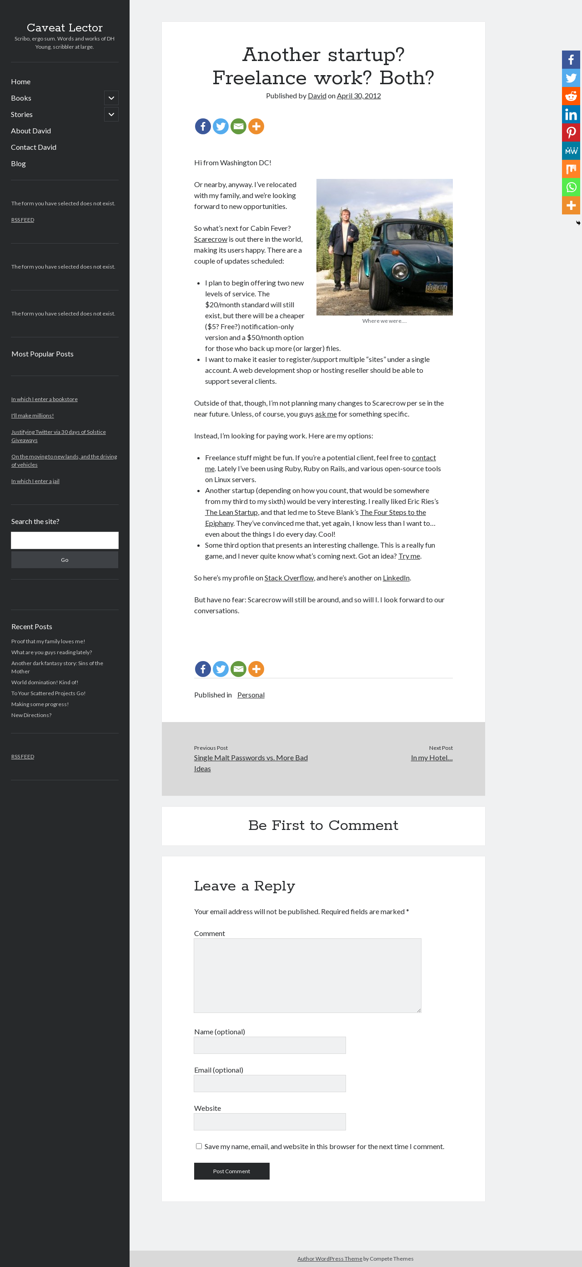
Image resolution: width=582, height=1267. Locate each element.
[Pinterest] (571, 132)
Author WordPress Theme (329, 1258)
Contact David (33, 146)
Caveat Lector (65, 28)
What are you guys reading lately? (51, 652)
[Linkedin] (571, 114)
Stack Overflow (289, 577)
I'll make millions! (32, 415)
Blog (18, 163)
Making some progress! (40, 704)
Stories (22, 114)
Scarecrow (210, 238)
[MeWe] (571, 151)
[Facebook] (203, 126)
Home (20, 81)
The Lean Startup (231, 512)
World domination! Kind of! (45, 682)
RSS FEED (22, 219)
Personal (251, 694)
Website (207, 1108)
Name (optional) (219, 1031)
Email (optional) (218, 1069)
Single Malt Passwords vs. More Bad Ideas (251, 763)
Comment (209, 933)
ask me (326, 413)
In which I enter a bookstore (44, 399)
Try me (409, 555)
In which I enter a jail (35, 481)
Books (21, 97)
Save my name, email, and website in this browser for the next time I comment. (324, 1146)
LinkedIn (396, 577)
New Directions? (31, 715)
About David (31, 130)
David (317, 95)
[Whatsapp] (571, 187)
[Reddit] (571, 96)
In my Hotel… (432, 757)
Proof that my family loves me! (48, 641)
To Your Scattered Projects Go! (48, 693)
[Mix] (571, 169)
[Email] (238, 126)
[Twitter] (221, 126)
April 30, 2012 (359, 95)
